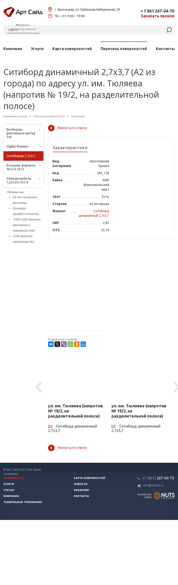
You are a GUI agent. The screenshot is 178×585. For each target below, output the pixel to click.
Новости (80, 484)
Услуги (37, 49)
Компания (12, 49)
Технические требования (22, 502)
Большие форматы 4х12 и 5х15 (21, 167)
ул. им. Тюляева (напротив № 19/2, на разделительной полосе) (75, 410)
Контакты (165, 49)
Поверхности (13, 478)
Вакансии (81, 490)
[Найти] (169, 30)
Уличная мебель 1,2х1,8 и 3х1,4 (18, 180)
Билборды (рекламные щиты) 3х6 (20, 133)
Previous (39, 387)
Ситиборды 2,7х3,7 (20, 156)
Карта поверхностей (72, 49)
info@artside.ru (153, 485)
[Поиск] (89, 30)
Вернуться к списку (67, 128)
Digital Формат (17, 146)
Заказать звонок (158, 16)
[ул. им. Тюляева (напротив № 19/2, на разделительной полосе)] (76, 377)
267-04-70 (158, 478)
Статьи (8, 490)
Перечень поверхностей (124, 49)
